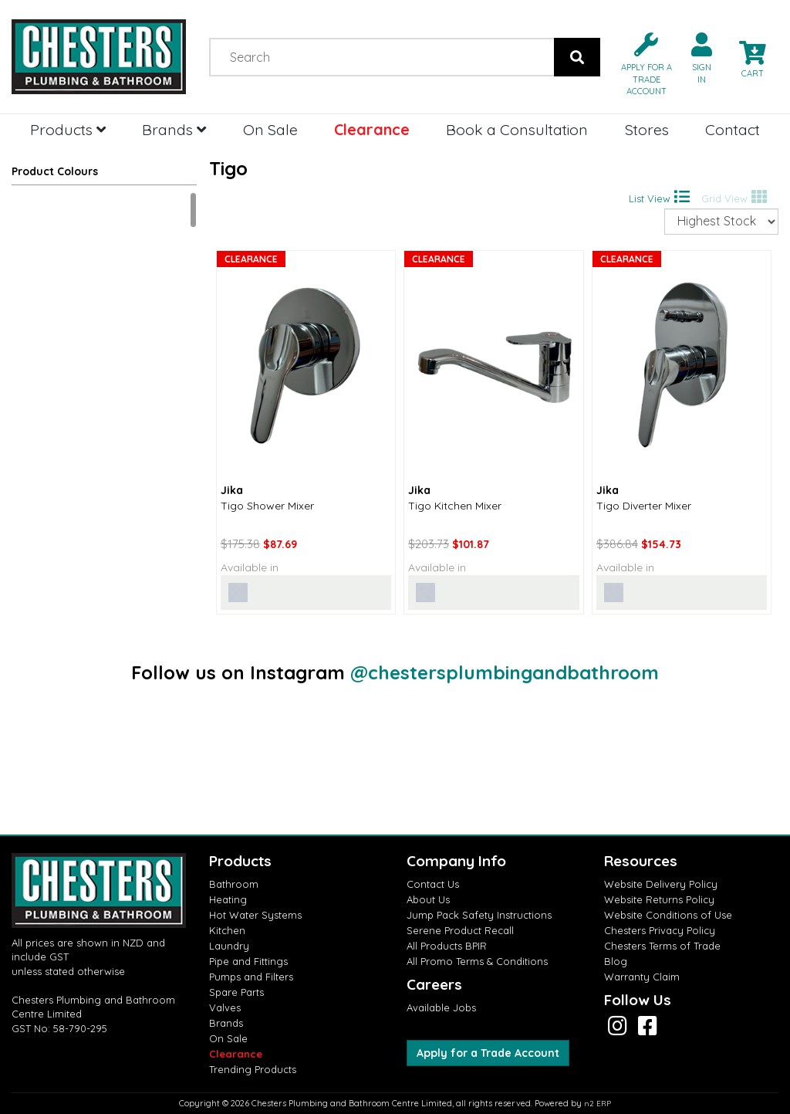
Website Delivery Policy (660, 884)
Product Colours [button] (55, 171)
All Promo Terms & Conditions (477, 961)
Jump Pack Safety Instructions (479, 915)
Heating (228, 899)
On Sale (270, 129)
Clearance (372, 129)
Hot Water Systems (255, 915)
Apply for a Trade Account (488, 1053)
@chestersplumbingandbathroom (504, 672)
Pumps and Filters (251, 976)
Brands (174, 129)
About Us (428, 899)
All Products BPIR (447, 946)
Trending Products (252, 1069)
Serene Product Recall (460, 930)
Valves (225, 1007)
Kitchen (227, 930)
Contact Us (433, 884)
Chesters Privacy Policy (659, 930)
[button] (640, 63)
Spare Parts (236, 992)
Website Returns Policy (659, 899)
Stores (647, 129)
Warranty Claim (642, 976)
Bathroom (233, 884)
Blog (615, 961)
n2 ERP (597, 1104)
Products (68, 129)
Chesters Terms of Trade (662, 946)
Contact (732, 129)
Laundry (229, 946)
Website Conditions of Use (668, 915)
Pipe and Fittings (248, 961)
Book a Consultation (517, 129)
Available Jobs (441, 1007)
